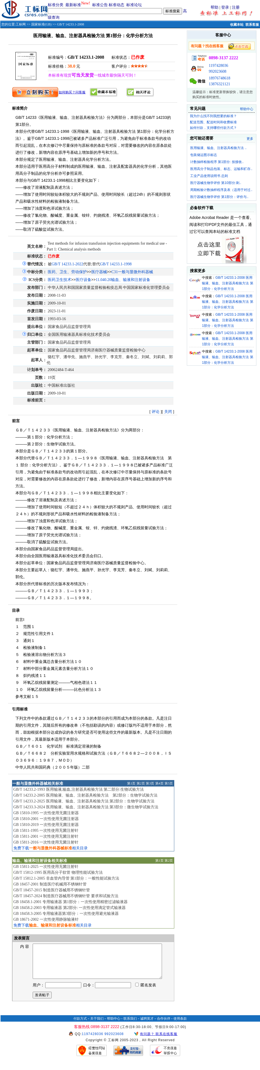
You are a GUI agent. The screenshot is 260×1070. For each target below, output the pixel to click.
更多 (250, 139)
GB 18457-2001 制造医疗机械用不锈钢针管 (50, 884)
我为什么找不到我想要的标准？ (213, 116)
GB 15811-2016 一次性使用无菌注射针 (46, 842)
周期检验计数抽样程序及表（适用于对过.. (221, 190)
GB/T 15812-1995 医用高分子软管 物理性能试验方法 (58, 872)
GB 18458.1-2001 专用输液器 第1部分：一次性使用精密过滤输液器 (70, 902)
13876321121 (219, 84)
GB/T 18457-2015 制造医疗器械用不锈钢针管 (51, 890)
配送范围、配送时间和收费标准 (213, 122)
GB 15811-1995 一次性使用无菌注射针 (46, 830)
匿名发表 (145, 992)
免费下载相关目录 (50, 848)
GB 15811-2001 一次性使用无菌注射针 (46, 836)
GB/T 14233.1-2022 (67, 264)
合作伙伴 (163, 1025)
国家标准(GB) (41, 24)
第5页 (168, 783)
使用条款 (180, 1025)
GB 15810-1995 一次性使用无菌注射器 (46, 813)
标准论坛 (134, 5)
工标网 (21, 24)
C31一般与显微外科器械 (132, 272)
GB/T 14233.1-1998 (116, 264)
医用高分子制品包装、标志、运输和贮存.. (221, 169)
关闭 (168, 412)
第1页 (131, 783)
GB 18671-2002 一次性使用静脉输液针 (46, 919)
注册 (236, 7)
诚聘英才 (147, 1025)
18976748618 (219, 78)
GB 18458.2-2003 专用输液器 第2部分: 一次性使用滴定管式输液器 (69, 908)
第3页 (150, 783)
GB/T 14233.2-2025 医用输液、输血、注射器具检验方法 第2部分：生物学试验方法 (83, 801)
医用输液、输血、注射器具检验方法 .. (218, 148)
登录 (225, 7)
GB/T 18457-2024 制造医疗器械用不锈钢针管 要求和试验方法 (65, 896)
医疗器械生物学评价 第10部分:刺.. (215, 183)
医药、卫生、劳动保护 (67, 272)
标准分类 (55, 5)
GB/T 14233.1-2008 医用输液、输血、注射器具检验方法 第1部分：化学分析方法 (227, 283)
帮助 (214, 7)
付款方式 (80, 1025)
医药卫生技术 (59, 280)
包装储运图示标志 (203, 155)
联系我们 (130, 1025)
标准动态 (116, 5)
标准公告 (100, 5)
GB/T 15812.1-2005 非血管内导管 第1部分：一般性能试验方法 (66, 878)
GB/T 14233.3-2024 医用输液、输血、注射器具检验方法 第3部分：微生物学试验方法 (85, 807)
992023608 (217, 71)
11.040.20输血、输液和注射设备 (123, 280)
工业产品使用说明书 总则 (209, 176)
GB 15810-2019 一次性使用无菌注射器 (46, 825)
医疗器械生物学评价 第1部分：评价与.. (219, 197)
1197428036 (218, 65)
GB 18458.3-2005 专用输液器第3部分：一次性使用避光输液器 (66, 913)
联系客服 (252, 25)
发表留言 (21, 938)
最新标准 (73, 5)
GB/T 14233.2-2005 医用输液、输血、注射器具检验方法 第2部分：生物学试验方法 (85, 795)
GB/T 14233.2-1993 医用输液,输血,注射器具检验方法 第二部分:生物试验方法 (78, 789)
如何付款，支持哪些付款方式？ (213, 128)
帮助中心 (246, 109)
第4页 (159, 783)
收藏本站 (237, 25)
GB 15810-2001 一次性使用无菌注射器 (46, 819)
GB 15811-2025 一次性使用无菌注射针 (46, 866)
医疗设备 (83, 280)
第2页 (141, 783)
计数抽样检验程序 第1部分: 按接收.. (217, 162)
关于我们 (97, 1025)
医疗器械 (99, 272)
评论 (155, 412)
